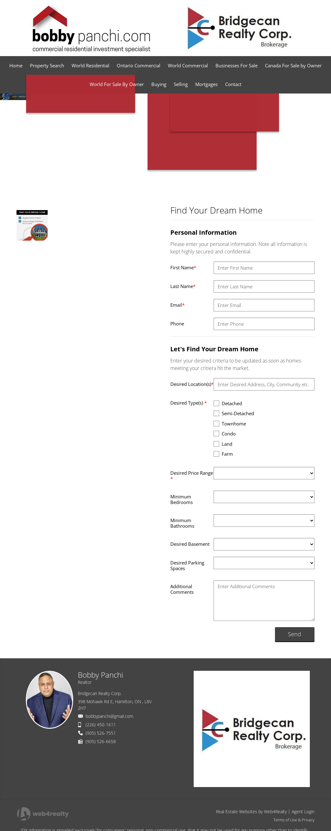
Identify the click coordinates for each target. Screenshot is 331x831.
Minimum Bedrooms (181, 499)
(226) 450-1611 (101, 725)
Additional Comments (182, 589)
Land (223, 443)
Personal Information (203, 232)
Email (177, 305)
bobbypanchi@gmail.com (109, 716)
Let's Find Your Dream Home (214, 349)
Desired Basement (190, 544)
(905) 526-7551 (101, 733)
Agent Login (303, 811)
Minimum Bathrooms (182, 523)
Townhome (230, 423)
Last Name (183, 286)
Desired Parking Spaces (187, 565)
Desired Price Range (191, 476)
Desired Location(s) (192, 384)
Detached (228, 403)
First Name (183, 267)
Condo (225, 433)
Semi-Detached (234, 413)
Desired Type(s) (188, 403)
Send (294, 634)
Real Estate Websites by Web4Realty (251, 811)
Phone (177, 323)
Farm (223, 453)
